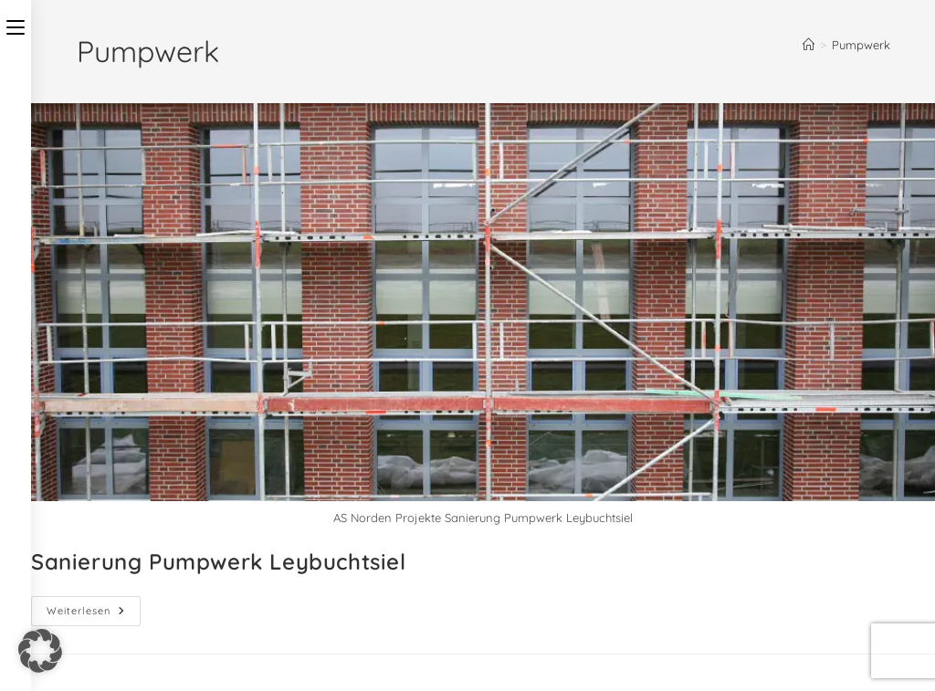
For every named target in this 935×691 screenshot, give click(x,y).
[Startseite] (808, 44)
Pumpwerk (861, 44)
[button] (40, 651)
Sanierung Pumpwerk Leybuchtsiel (218, 561)
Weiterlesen (94, 606)
